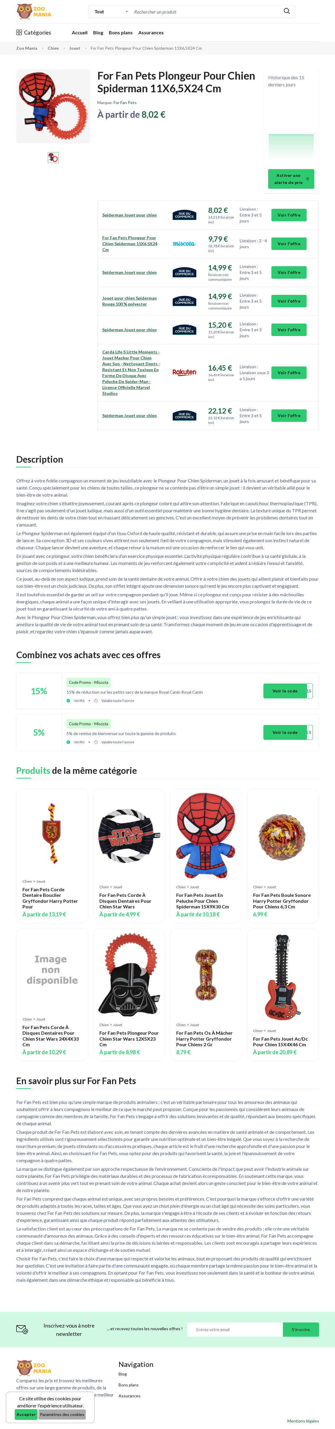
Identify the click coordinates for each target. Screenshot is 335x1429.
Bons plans (121, 32)
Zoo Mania (26, 48)
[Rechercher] (287, 11)
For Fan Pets (125, 102)
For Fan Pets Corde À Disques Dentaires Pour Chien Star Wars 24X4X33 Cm (50, 1035)
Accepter (26, 1414)
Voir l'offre (289, 214)
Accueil (80, 32)
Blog (98, 32)
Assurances (151, 32)
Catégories (33, 32)
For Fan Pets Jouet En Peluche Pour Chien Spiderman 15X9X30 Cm (202, 900)
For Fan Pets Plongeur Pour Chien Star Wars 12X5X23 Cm (129, 1038)
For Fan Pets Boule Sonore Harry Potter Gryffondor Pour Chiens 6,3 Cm (282, 900)
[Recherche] (183, 11)
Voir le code (285, 690)
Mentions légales (303, 1420)
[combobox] (111, 11)
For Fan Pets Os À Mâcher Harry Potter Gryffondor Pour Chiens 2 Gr (204, 1038)
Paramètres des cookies (62, 1414)
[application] (291, 129)
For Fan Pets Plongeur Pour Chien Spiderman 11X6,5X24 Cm (129, 243)
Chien (54, 48)
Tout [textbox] (99, 11)
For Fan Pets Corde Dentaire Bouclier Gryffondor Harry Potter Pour (50, 897)
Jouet (75, 48)
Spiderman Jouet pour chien (129, 214)
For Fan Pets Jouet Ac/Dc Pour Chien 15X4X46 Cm (280, 1041)
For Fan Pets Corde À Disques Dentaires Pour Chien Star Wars (125, 900)
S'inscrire (301, 1329)
